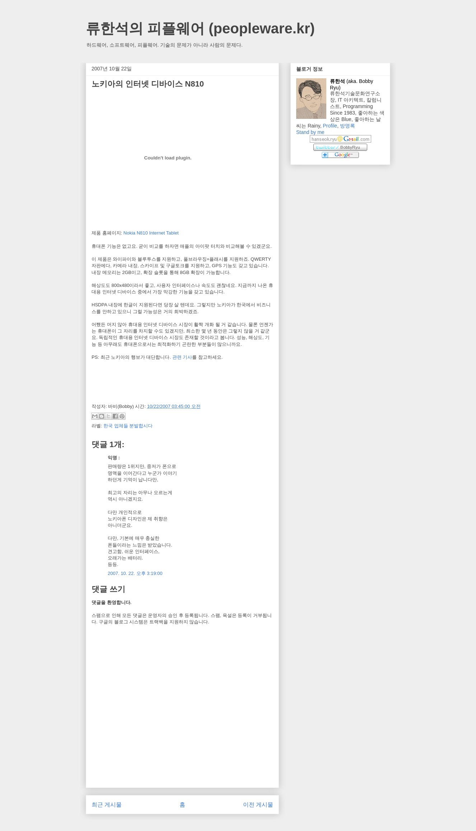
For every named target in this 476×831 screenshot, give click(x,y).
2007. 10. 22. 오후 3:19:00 (135, 573)
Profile (330, 126)
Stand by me (310, 132)
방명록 (347, 126)
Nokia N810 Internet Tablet (151, 233)
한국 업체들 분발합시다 (128, 425)
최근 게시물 (107, 805)
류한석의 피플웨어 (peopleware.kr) (200, 28)
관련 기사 (182, 357)
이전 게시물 (258, 805)
